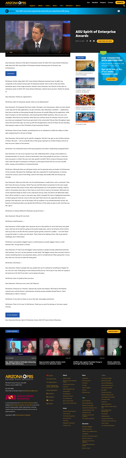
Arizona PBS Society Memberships (106, 410)
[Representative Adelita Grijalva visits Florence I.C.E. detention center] (54, 339)
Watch (65, 375)
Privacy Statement (51, 390)
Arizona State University (26, 403)
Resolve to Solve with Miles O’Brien (69, 381)
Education (85, 424)
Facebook (50, 393)
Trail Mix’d (65, 386)
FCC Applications (51, 382)
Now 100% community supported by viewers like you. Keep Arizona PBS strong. (42, 11)
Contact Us (104, 402)
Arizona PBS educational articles (88, 445)
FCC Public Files (51, 379)
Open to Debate (86, 387)
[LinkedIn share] (91, 41)
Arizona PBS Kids (86, 401)
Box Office (104, 390)
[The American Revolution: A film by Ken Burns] (85, 61)
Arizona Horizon (86, 380)
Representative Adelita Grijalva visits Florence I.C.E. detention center (52, 363)
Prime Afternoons (67, 398)
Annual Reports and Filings (108, 397)
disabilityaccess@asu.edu (30, 391)
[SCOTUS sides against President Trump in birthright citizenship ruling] (88, 339)
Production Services (106, 392)
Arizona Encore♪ (67, 418)
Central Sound (66, 413)
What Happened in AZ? (69, 389)
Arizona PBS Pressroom (107, 385)
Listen (65, 408)
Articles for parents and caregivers (88, 415)
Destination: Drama (68, 396)
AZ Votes (84, 385)
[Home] (15, 3)
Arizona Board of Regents (23, 415)
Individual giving (105, 416)
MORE (114, 331)
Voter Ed (84, 390)
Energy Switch (66, 391)
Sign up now (111, 79)
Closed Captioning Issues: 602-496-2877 (52, 386)
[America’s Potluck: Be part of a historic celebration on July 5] (85, 95)
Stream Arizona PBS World (69, 403)
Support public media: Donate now (108, 407)
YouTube (50, 400)
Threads (49, 403)
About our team (86, 448)
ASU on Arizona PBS (68, 401)
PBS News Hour (86, 392)
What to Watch (67, 378)
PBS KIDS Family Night (87, 405)
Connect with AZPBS (106, 378)
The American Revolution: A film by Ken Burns (84, 74)
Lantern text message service (89, 408)
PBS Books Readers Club (107, 395)
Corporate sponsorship (107, 418)
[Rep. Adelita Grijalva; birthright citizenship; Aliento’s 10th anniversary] (20, 339)
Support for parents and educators (88, 441)
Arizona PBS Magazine (107, 383)
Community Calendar (106, 387)
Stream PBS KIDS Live (87, 403)
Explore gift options (106, 404)
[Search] (124, 5)
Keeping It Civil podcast (68, 423)
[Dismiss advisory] (119, 11)
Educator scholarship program (90, 436)
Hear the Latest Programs (69, 411)
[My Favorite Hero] (85, 112)
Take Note (65, 420)
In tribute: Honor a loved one (108, 421)
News (84, 375)
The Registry (85, 433)
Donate (49, 375)
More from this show (105, 41)
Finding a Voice (67, 425)
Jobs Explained (66, 394)
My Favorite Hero (81, 124)
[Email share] (94, 41)
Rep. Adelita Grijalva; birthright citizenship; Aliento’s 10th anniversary (20, 363)
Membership (104, 414)
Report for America (87, 438)
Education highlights (87, 426)
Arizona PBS (28, 405)
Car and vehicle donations (107, 425)
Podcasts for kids (86, 412)
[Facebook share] (88, 41)
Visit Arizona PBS (105, 399)
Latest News (85, 378)
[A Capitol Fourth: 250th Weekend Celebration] (85, 78)
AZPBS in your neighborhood (89, 431)
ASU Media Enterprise (18, 405)
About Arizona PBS (106, 380)
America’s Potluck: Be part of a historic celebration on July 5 (85, 108)
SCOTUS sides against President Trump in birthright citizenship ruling (87, 363)
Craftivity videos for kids (88, 410)
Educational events (87, 429)
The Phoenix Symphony (69, 416)
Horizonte (84, 383)
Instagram (50, 397)
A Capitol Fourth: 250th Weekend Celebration (83, 91)
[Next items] (120, 347)
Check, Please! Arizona (68, 384)
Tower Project (104, 423)
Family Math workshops (88, 418)
